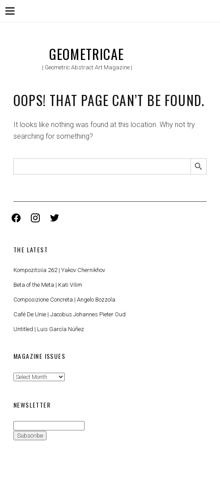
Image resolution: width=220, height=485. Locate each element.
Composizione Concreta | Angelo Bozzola (64, 299)
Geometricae (86, 54)
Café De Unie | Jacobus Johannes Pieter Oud (69, 314)
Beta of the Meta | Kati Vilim (47, 284)
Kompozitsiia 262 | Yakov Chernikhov (59, 270)
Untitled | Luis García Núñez (48, 329)
